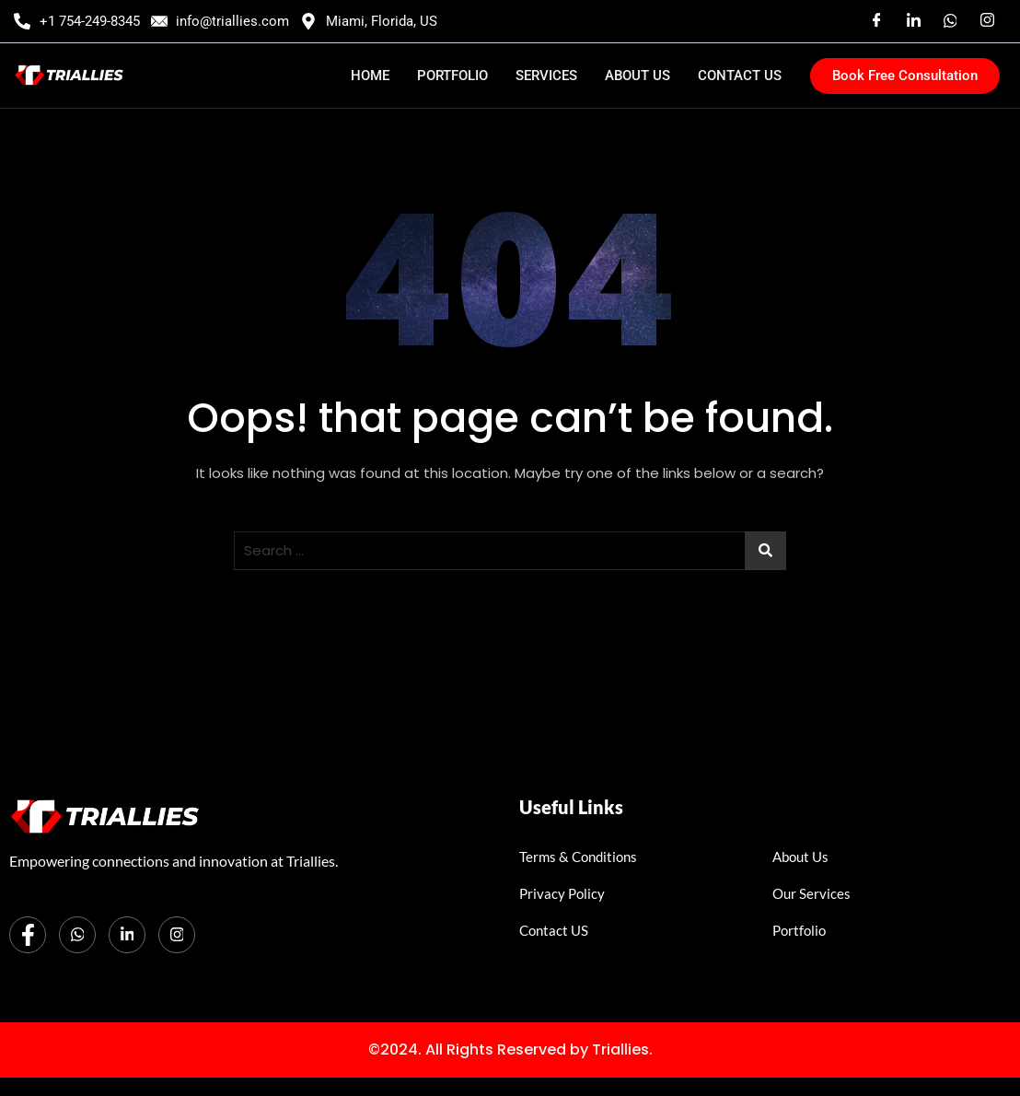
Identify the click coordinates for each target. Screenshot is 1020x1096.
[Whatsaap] (950, 21)
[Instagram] (987, 21)
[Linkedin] (913, 21)
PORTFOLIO (452, 75)
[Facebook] (876, 21)
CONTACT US (740, 75)
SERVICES (546, 75)
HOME (370, 75)
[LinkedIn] (127, 934)
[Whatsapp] (77, 934)
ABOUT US (637, 75)
